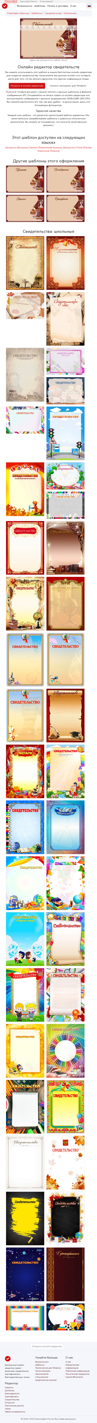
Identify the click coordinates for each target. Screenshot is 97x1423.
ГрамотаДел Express (28, 1)
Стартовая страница (18, 13)
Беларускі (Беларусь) (17, 147)
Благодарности (12, 1393)
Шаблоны (39, 5)
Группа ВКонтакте (74, 1377)
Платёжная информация (77, 1371)
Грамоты (9, 1387)
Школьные (70, 13)
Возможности (24, 5)
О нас (73, 5)
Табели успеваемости (15, 1411)
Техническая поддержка (77, 1374)
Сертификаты (11, 1396)
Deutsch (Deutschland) (40, 147)
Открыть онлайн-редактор (47, 1346)
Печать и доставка (57, 5)
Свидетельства (53, 13)
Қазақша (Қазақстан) (64, 147)
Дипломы (9, 1390)
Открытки (10, 1402)
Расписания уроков (14, 1405)
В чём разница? (46, 1)
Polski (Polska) (84, 147)
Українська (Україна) (48, 150)
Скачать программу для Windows (68, 85)
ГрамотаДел (11, 1)
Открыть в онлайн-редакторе (27, 85)
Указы (8, 1408)
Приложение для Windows (48, 1368)
